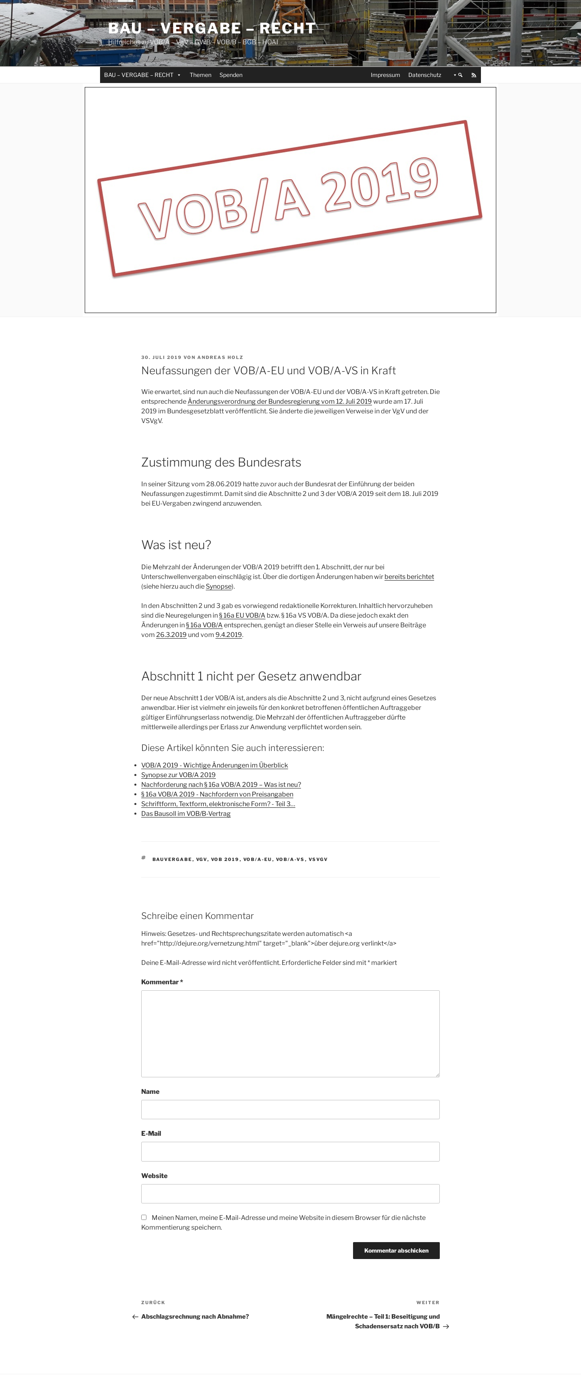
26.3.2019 (171, 635)
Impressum (385, 74)
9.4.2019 (228, 635)
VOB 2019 (225, 859)
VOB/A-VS (290, 859)
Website (154, 1176)
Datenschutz (424, 74)
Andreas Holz (220, 357)
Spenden (230, 74)
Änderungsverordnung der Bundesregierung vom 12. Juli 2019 (280, 401)
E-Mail (151, 1133)
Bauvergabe (172, 859)
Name (150, 1091)
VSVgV (318, 859)
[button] (456, 75)
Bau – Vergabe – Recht (212, 28)
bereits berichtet (409, 577)
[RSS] (474, 75)
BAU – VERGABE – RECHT (143, 74)
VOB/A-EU (257, 859)
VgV (201, 859)
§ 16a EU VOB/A (242, 615)
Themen (200, 74)
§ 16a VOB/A (204, 625)
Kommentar (162, 982)
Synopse (219, 586)
